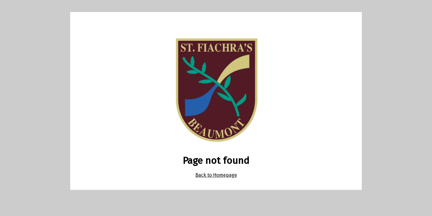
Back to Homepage (216, 175)
